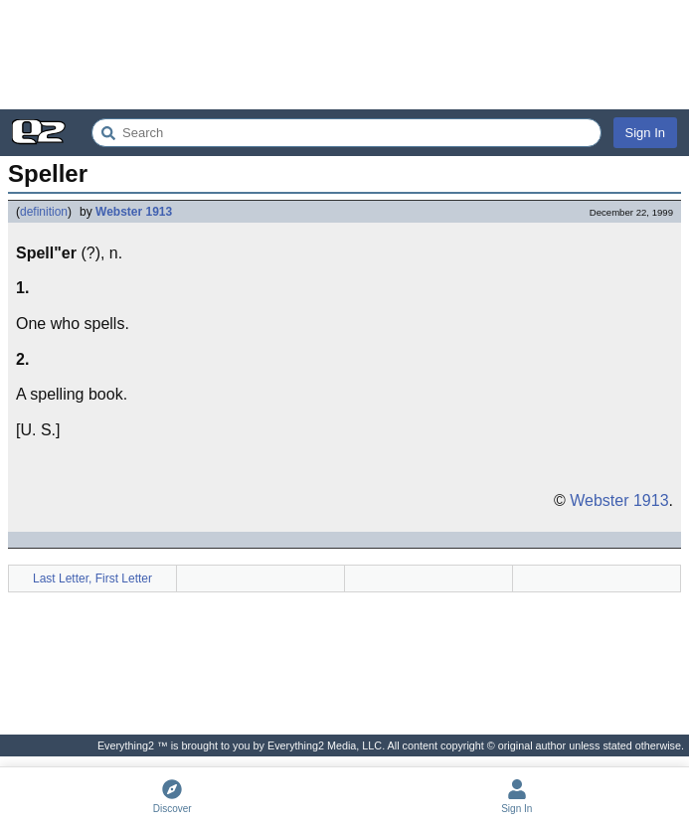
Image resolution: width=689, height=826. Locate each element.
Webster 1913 (133, 212)
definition (44, 212)
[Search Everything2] (346, 132)
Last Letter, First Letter (92, 578)
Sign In (645, 132)
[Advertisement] (344, 54)
